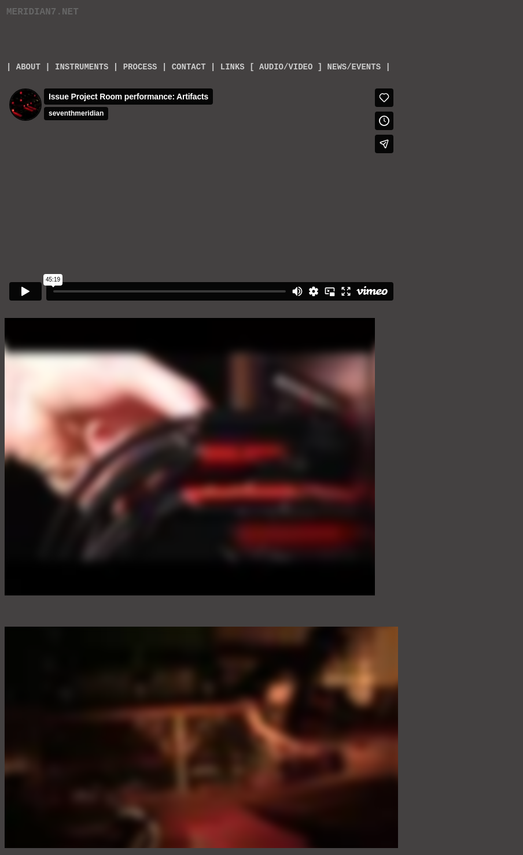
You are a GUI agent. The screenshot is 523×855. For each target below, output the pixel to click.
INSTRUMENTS (81, 67)
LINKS (232, 67)
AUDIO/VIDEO (285, 67)
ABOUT (25, 67)
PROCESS (140, 67)
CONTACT (189, 67)
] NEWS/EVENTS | (354, 67)
